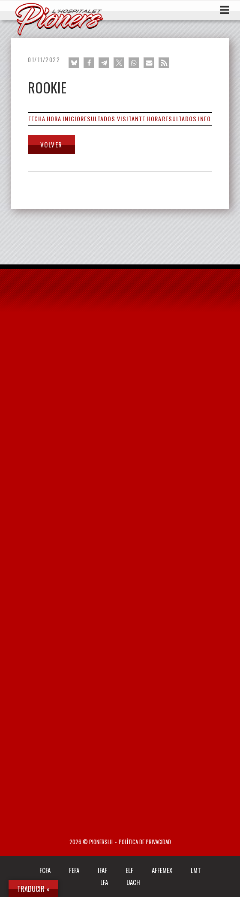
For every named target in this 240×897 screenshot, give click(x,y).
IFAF (102, 870)
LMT (196, 870)
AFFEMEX (162, 870)
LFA (104, 882)
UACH (133, 882)
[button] (74, 62)
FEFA (74, 870)
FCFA (45, 870)
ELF (129, 870)
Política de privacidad (145, 842)
